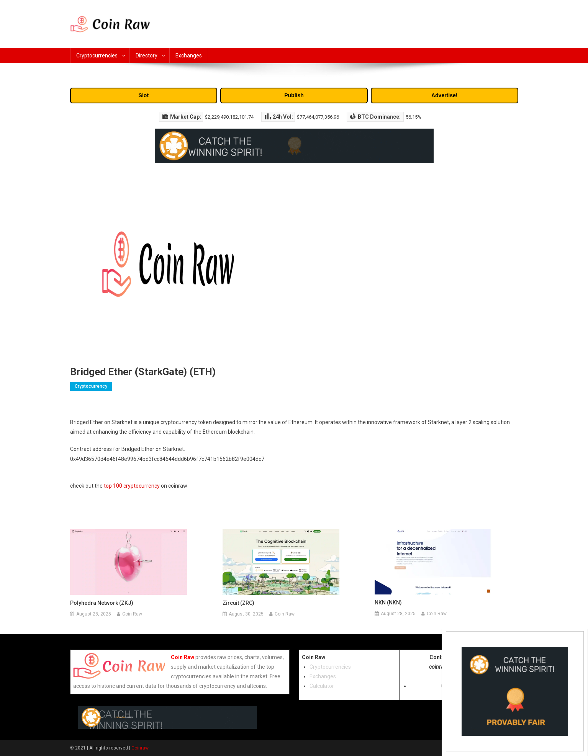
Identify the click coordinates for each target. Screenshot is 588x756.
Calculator (322, 686)
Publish (294, 95)
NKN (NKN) (388, 602)
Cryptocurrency (91, 386)
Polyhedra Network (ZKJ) (101, 603)
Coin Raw (132, 614)
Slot (144, 95)
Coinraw (140, 748)
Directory (146, 55)
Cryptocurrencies (97, 55)
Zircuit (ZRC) (238, 603)
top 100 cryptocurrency (132, 486)
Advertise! (444, 95)
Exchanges (188, 55)
